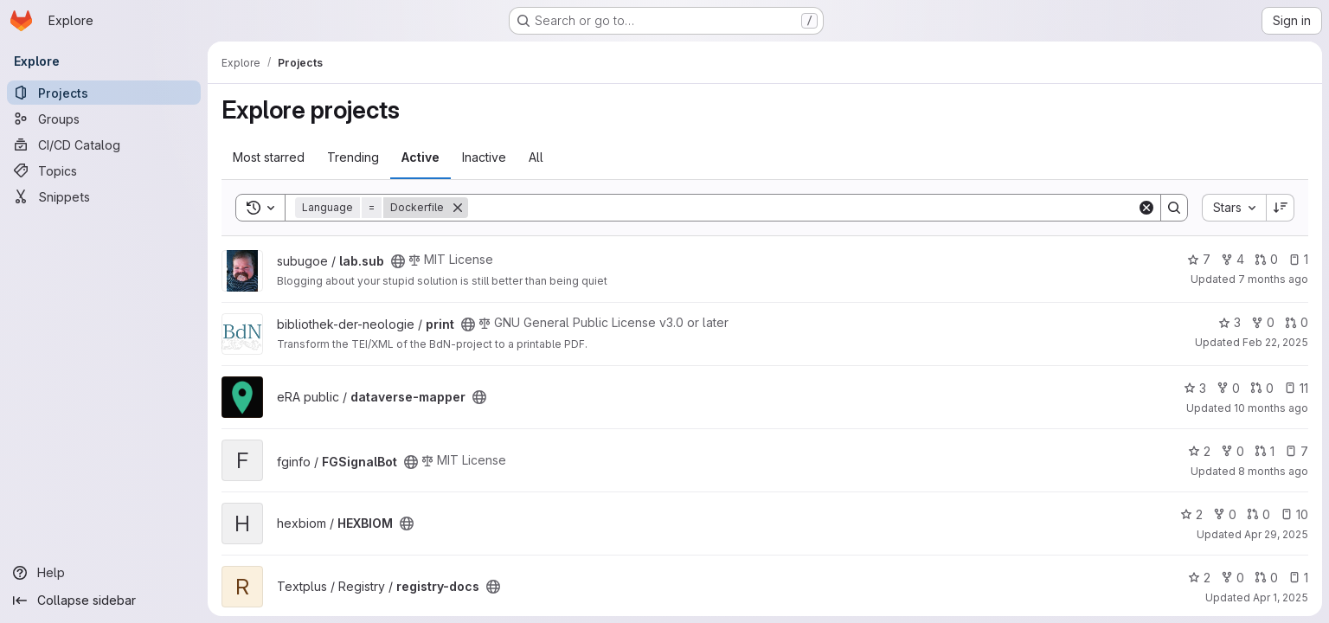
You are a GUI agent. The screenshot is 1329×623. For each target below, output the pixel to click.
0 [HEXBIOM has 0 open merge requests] (1258, 514)
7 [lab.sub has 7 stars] (1198, 259)
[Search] (802, 207)
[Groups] (104, 118)
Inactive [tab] (484, 157)
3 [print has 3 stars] (1229, 322)
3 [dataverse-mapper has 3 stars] (1195, 388)
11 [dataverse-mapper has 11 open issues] (1296, 388)
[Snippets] (104, 196)
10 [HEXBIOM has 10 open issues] (1294, 514)
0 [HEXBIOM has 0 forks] (1224, 514)
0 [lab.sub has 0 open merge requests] (1266, 259)
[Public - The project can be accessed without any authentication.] (398, 261)
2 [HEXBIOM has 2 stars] (1191, 514)
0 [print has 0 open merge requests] (1296, 322)
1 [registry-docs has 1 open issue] (1298, 577)
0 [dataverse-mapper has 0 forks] (1228, 388)
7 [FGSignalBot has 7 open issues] (1296, 451)
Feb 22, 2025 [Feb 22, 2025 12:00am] (1275, 342)
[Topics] (104, 170)
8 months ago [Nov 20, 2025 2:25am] (1273, 471)
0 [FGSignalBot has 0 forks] (1232, 451)
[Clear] (1146, 207)
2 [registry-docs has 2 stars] (1199, 577)
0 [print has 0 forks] (1262, 322)
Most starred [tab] (269, 157)
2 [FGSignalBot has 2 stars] (1199, 451)
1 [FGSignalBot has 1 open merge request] (1264, 451)
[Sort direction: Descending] (1280, 208)
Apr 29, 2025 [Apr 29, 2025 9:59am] (1276, 534)
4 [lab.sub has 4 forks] (1232, 259)
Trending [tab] (353, 157)
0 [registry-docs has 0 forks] (1232, 577)
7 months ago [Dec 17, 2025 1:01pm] (1273, 279)
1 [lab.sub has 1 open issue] (1298, 259)
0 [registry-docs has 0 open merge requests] (1266, 577)
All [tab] (536, 157)
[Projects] (104, 92)
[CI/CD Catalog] (104, 144)
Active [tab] (420, 157)
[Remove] (457, 207)
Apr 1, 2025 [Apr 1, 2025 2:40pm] (1280, 597)
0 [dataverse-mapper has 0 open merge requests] (1262, 388)
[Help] (104, 573)
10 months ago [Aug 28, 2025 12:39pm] (1271, 407)
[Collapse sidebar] (104, 600)
